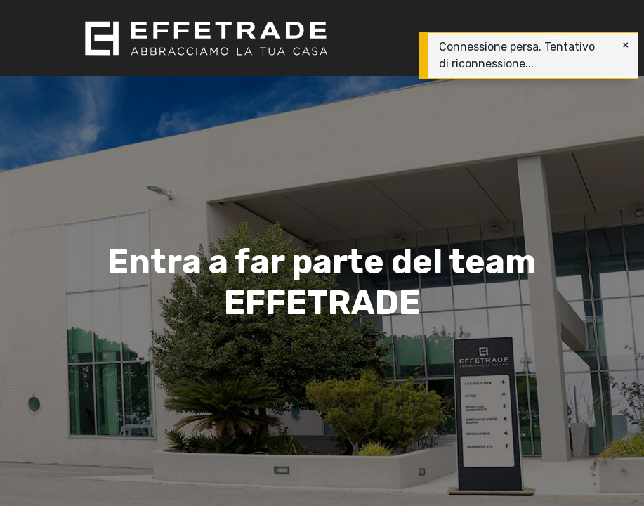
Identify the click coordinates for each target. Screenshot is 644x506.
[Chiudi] (626, 45)
